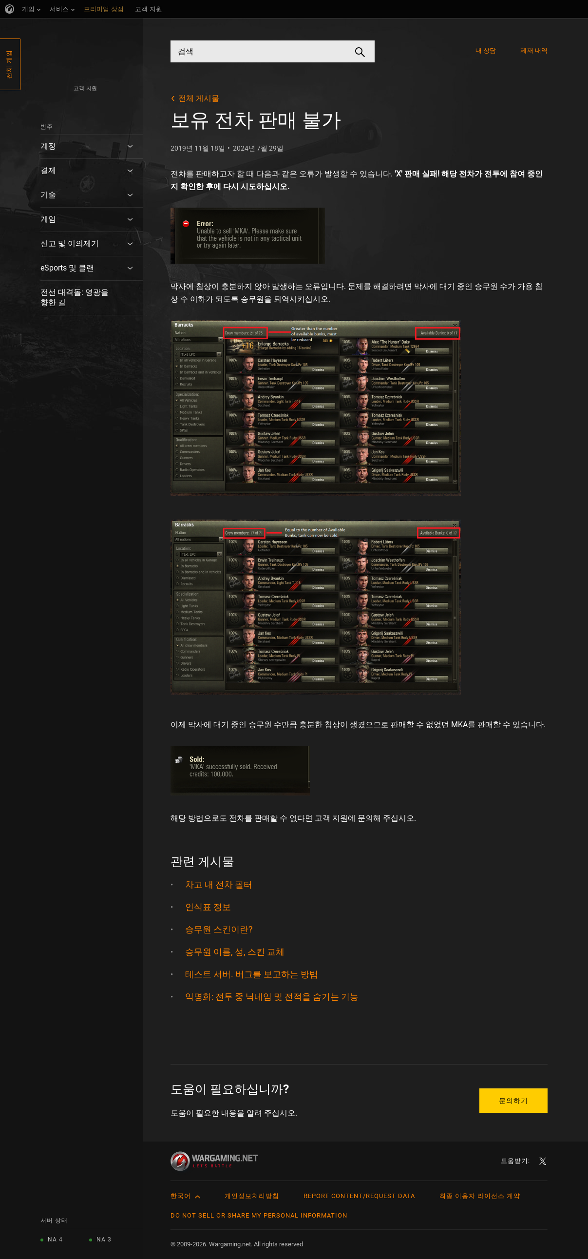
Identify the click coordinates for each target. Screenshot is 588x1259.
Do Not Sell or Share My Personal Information (259, 1215)
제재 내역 (534, 50)
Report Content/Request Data (359, 1196)
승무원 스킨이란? (219, 929)
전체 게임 (9, 64)
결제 (48, 170)
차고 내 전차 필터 (218, 884)
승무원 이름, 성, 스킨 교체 (235, 952)
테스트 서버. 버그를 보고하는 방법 (251, 974)
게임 (48, 219)
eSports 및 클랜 (67, 267)
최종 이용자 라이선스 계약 (479, 1196)
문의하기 (513, 1100)
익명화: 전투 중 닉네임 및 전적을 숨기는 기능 (272, 996)
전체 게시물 (198, 98)
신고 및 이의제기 (69, 243)
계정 (48, 146)
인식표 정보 (208, 907)
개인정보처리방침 (252, 1196)
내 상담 (485, 50)
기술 (48, 194)
